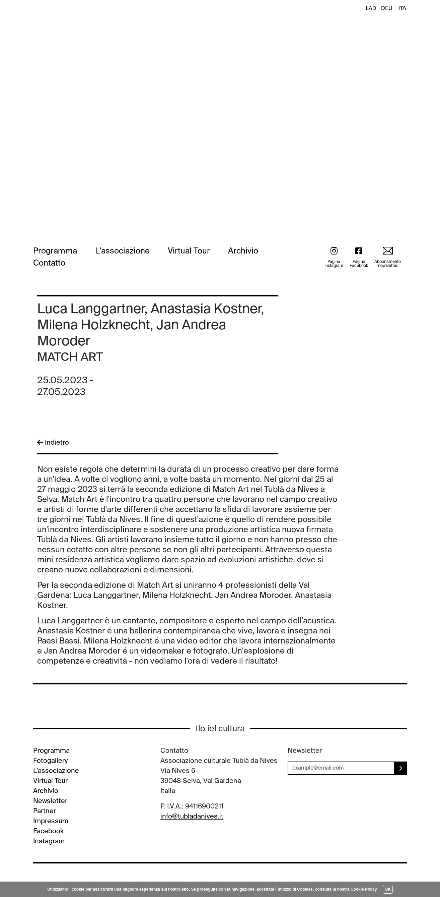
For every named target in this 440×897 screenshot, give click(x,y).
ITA (402, 8)
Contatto (49, 263)
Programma (55, 251)
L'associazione (122, 251)
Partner (44, 811)
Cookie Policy (364, 889)
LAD (371, 8)
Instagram (49, 841)
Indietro (53, 442)
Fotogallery (50, 761)
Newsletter (50, 801)
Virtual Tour (189, 251)
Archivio (243, 251)
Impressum (50, 821)
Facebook (48, 831)
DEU (386, 8)
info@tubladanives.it (191, 817)
